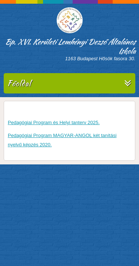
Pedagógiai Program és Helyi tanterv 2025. (54, 122)
